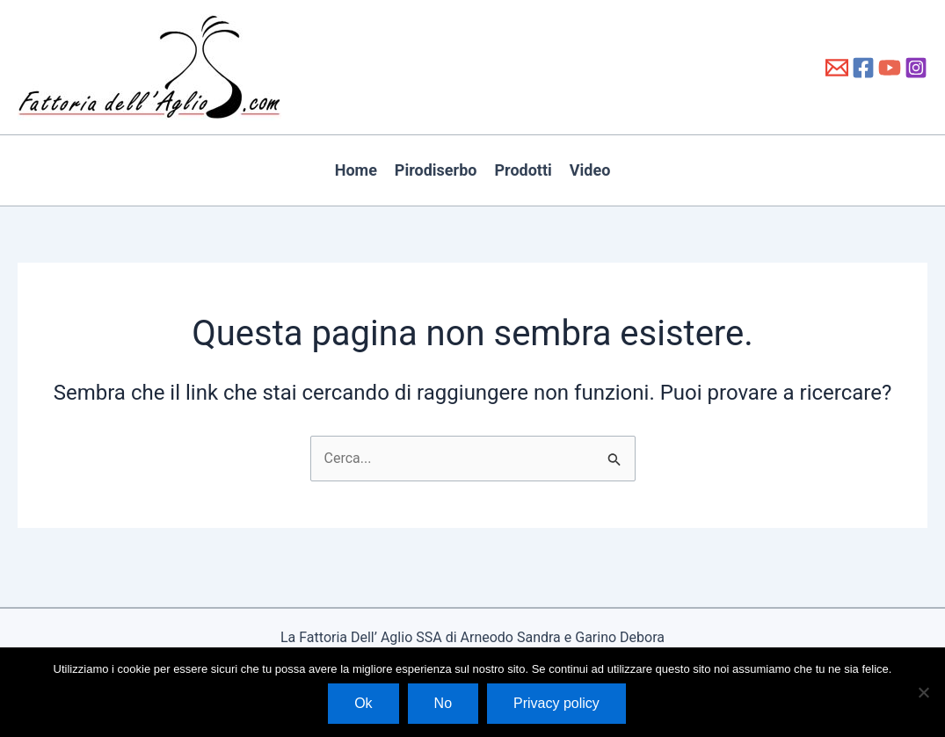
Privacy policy (556, 703)
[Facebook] (863, 67)
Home (356, 170)
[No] (923, 692)
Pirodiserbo (436, 170)
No (443, 703)
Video (590, 170)
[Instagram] (916, 67)
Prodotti (522, 170)
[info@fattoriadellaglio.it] (836, 67)
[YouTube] (889, 67)
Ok (363, 703)
